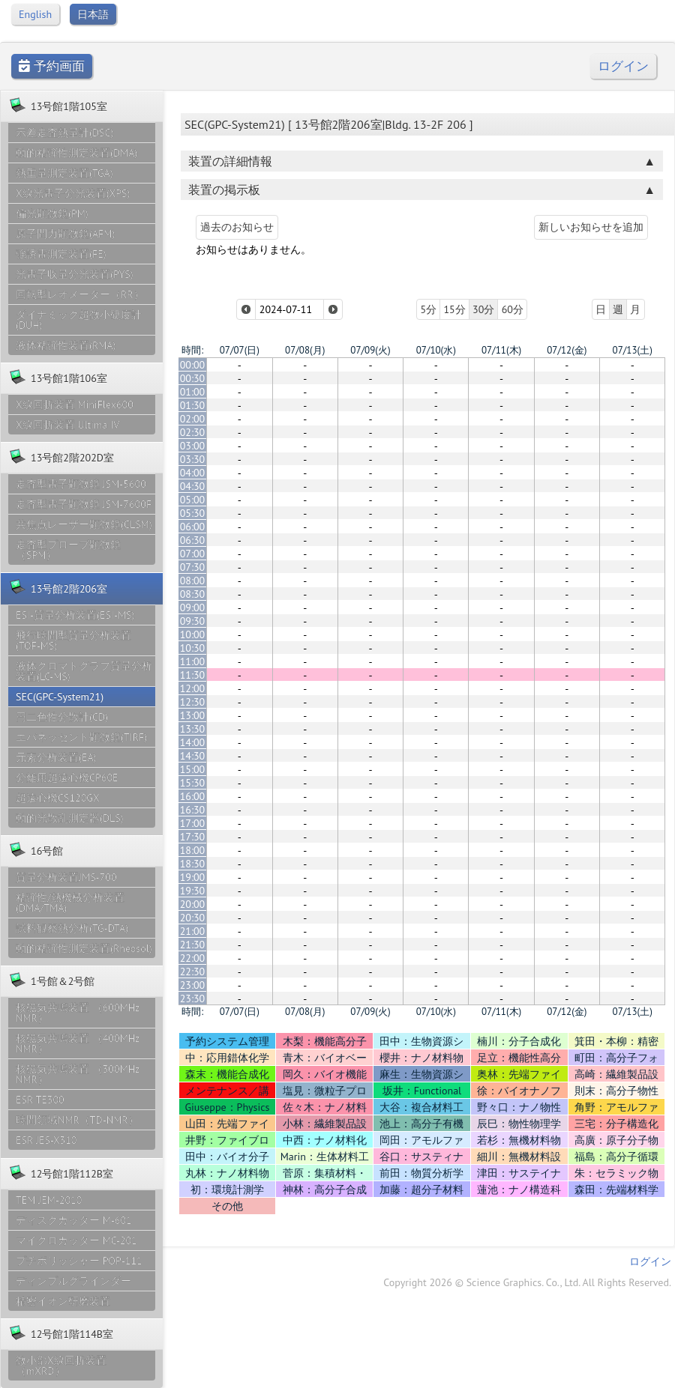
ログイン (623, 66)
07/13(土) (632, 350)
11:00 (193, 661)
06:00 (193, 526)
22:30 (193, 971)
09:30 (193, 621)
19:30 (193, 890)
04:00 (193, 472)
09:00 (193, 607)
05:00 (193, 499)
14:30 (193, 756)
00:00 (193, 365)
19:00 (193, 877)
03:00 (193, 445)
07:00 (193, 553)
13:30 (193, 729)
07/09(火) (370, 350)
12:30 (193, 702)
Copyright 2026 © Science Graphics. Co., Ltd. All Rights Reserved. (527, 1282)
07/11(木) (501, 350)
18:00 (193, 850)
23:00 (193, 985)
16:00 (193, 796)
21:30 (193, 944)
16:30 (193, 809)
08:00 (193, 580)
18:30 (193, 863)
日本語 (93, 14)
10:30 (193, 648)
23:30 (193, 998)
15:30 (193, 783)
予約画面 (52, 66)
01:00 (193, 391)
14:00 (193, 742)
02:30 (193, 432)
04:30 (193, 486)
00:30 (193, 378)
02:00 (193, 418)
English (35, 14)
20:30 (193, 917)
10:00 (193, 634)
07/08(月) (305, 350)
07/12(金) (566, 350)
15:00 (193, 769)
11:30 (193, 675)
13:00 (193, 715)
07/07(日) (240, 350)
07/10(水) (436, 350)
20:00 (193, 904)
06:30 (193, 540)
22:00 (193, 958)
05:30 (193, 513)
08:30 (193, 594)
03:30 (193, 459)
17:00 (193, 823)
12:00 (193, 688)
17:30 (193, 836)
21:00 (193, 931)
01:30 (193, 405)
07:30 (193, 567)
